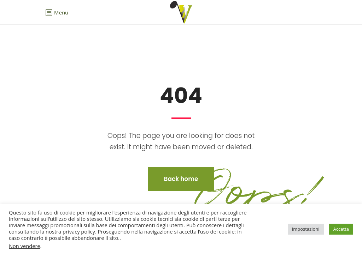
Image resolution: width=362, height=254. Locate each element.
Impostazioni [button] (306, 229)
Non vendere (24, 245)
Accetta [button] (341, 229)
